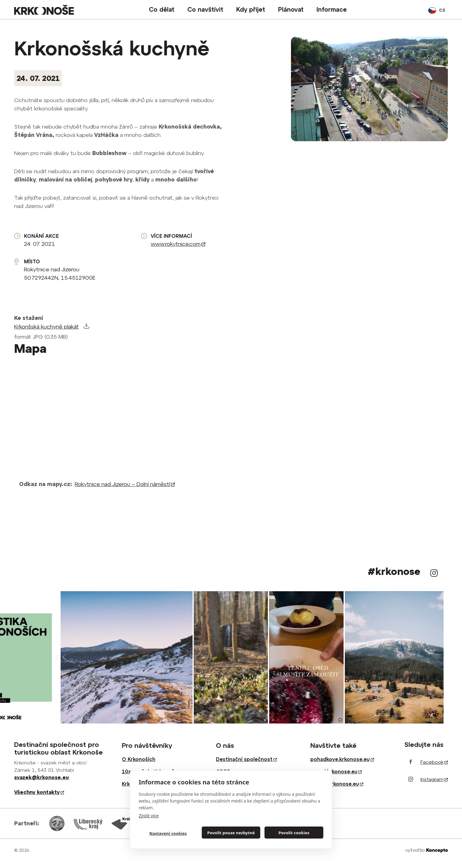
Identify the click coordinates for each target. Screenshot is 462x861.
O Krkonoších (138, 759)
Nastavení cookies (168, 833)
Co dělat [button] (161, 9)
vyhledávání (419, 9)
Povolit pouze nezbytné (231, 832)
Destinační (246, 759)
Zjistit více (149, 816)
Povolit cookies (293, 832)
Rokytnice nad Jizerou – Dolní (125, 484)
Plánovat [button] (291, 9)
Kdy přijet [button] (250, 9)
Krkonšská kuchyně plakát (46, 326)
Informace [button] (332, 9)
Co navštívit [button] (205, 9)
